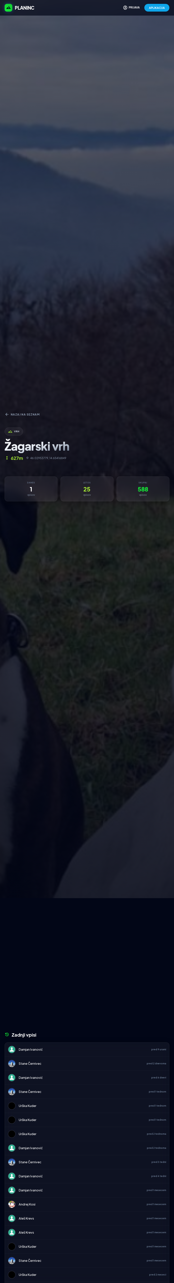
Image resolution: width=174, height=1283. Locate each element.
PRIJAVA (131, 7)
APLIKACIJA (157, 7)
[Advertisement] (87, 927)
